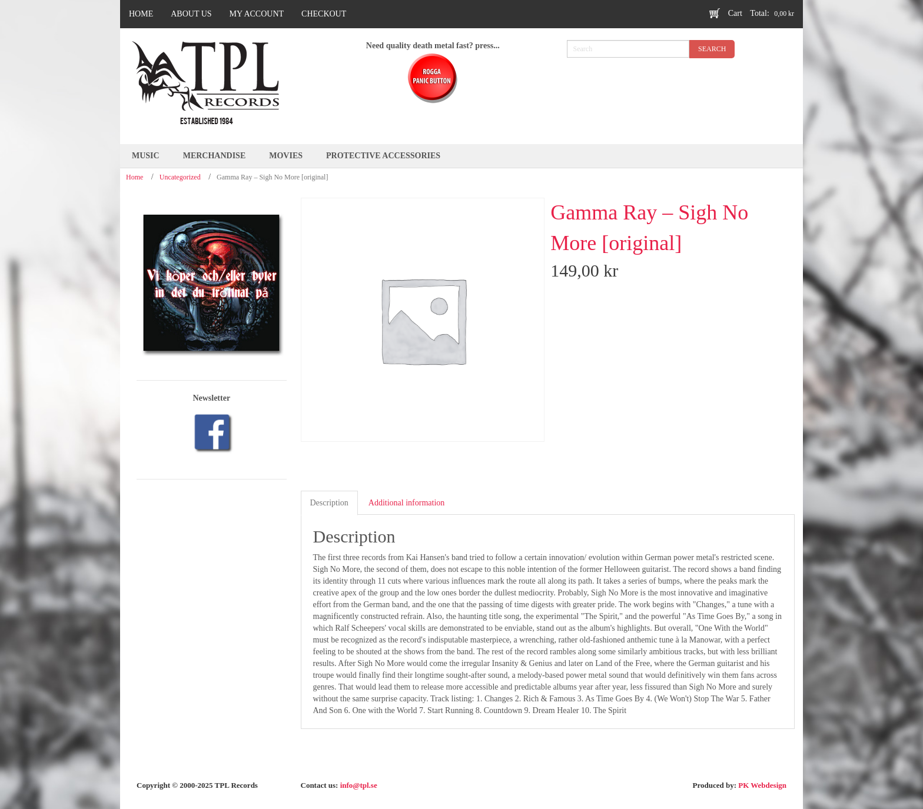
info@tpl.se (358, 785)
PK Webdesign (762, 785)
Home (134, 177)
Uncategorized (180, 177)
